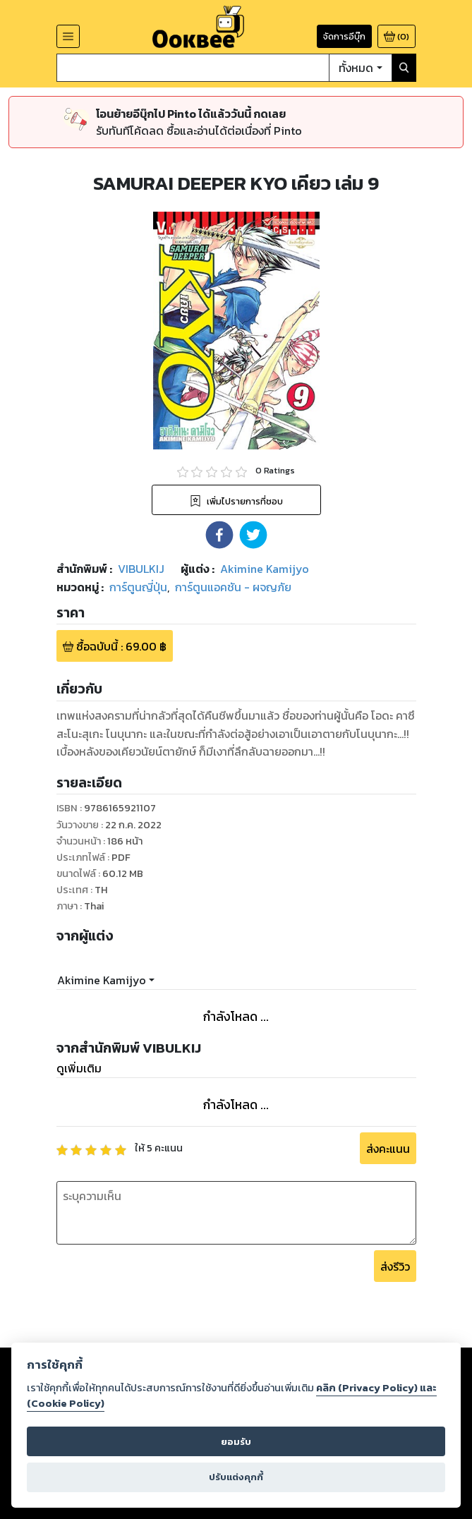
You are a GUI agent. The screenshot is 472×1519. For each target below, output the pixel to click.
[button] (219, 535)
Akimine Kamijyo (101, 980)
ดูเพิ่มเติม (79, 1068)
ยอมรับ (236, 1441)
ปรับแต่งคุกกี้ (236, 1477)
